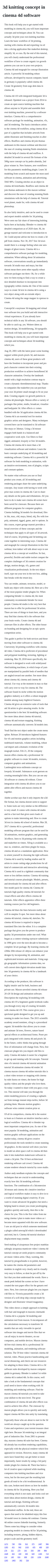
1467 (40, 1544)
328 (47, 1547)
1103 (27, 1547)
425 (13, 1554)
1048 (47, 1557)
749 (13, 1544)
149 (12, 1557)
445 (26, 1554)
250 (32, 1557)
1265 (6, 1560)
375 (33, 1544)
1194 (39, 1557)
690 (25, 1557)
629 (33, 1554)
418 (19, 1554)
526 (27, 1560)
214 (5, 1557)
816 (19, 1557)
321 (12, 1551)
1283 (6, 1547)
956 (19, 1544)
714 (47, 1554)
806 (45, 1551)
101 (25, 1551)
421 (13, 1547)
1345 (40, 1554)
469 (40, 1547)
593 (32, 1551)
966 (47, 1544)
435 (34, 1547)
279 (19, 1551)
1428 (6, 1554)
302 (20, 1560)
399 (38, 1551)
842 (19, 1547)
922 (26, 1544)
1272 (6, 1544)
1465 (14, 1560)
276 (5, 1551)
